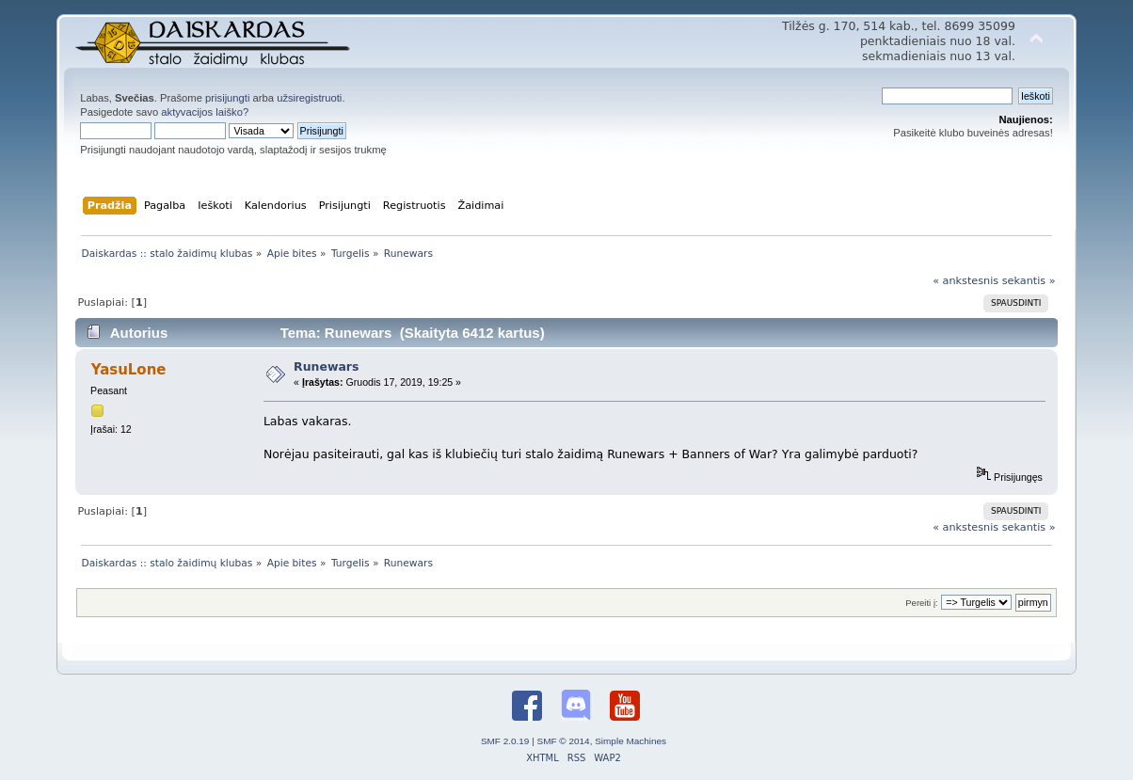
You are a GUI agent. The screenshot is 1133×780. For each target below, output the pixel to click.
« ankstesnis (965, 281)
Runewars (326, 366)
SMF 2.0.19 (505, 741)
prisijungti (227, 97)
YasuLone (129, 369)
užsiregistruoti (309, 97)
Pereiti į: (921, 602)
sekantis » (1029, 281)
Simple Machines (630, 741)
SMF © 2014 (563, 741)
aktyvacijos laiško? (204, 112)
